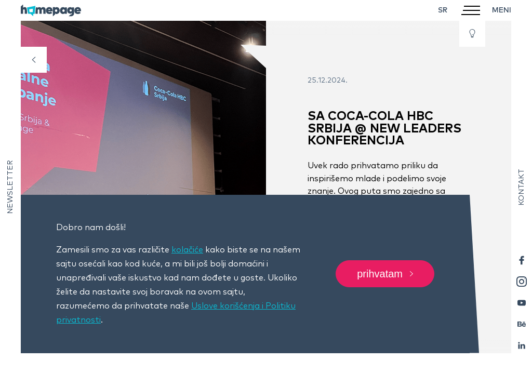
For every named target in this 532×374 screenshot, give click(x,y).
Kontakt (521, 187)
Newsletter (10, 187)
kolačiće (187, 250)
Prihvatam (385, 274)
